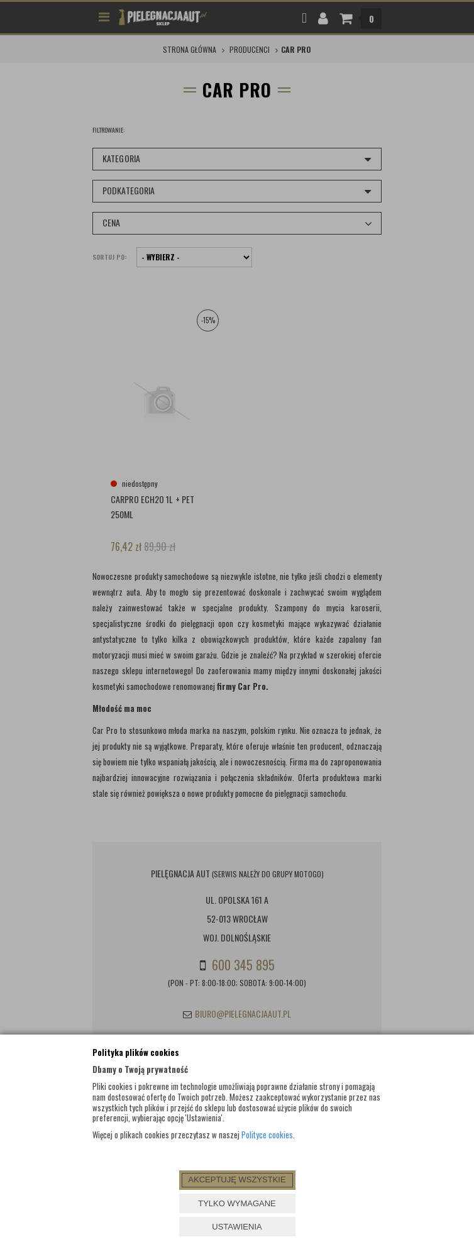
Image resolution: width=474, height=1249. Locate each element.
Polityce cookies (267, 1134)
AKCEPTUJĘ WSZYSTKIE (236, 1179)
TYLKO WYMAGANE (237, 1203)
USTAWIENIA (237, 1226)
